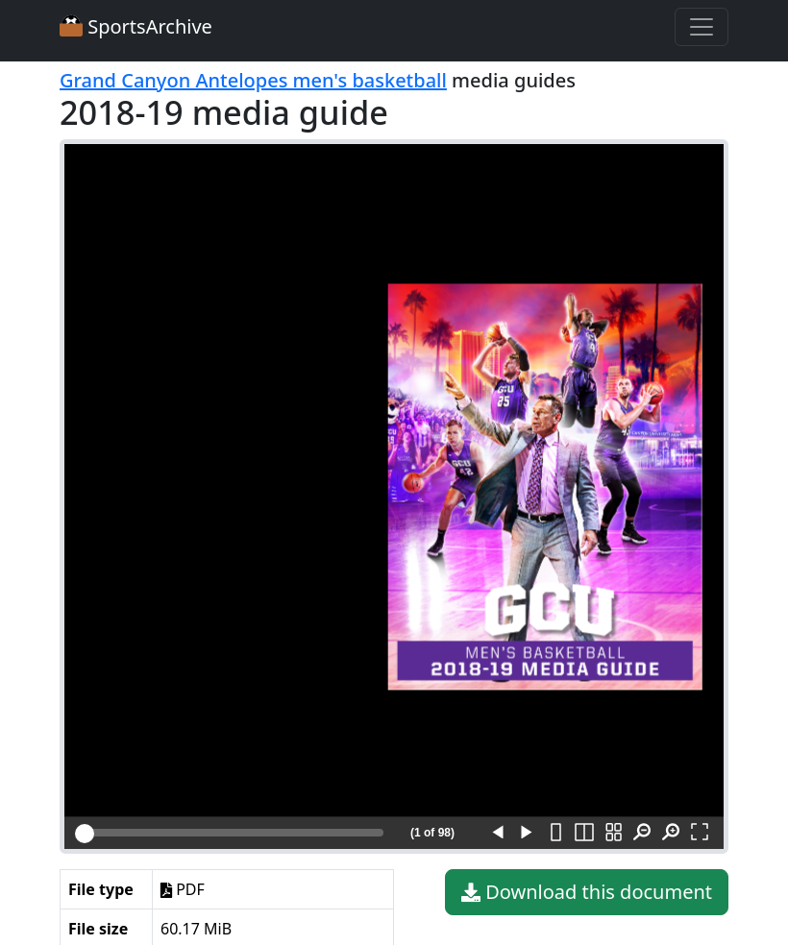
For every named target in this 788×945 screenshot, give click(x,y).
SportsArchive (136, 26)
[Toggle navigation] (701, 27)
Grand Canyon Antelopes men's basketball (253, 80)
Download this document (586, 892)
